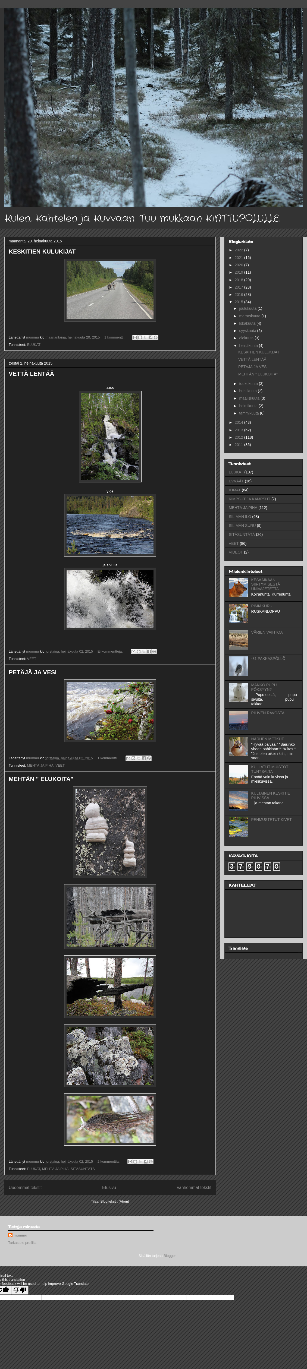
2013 (239, 430)
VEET (31, 659)
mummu (20, 1235)
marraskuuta (250, 316)
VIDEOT (236, 552)
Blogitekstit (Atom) (115, 1201)
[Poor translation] (20, 1290)
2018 (239, 280)
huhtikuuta (248, 391)
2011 (239, 444)
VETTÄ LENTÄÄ (31, 373)
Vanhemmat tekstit (194, 1187)
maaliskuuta (250, 398)
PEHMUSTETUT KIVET (271, 819)
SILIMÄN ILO (240, 516)
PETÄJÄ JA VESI (33, 672)
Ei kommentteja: (111, 651)
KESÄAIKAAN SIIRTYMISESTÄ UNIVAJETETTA (265, 584)
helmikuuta (249, 406)
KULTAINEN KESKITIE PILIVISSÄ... (270, 795)
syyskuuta (248, 330)
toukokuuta (249, 383)
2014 (239, 422)
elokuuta (247, 338)
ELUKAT (33, 345)
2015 (239, 302)
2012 (239, 437)
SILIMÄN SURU (242, 525)
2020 (239, 265)
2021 (239, 257)
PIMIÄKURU (261, 606)
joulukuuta (248, 308)
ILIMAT (235, 490)
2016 (239, 294)
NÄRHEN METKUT (267, 739)
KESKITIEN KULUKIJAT (42, 251)
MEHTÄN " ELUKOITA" (41, 779)
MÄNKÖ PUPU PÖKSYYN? (264, 687)
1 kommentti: (115, 337)
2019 (239, 272)
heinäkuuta (249, 345)
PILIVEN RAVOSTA (267, 713)
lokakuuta (247, 323)
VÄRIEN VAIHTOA (267, 632)
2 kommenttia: (109, 1161)
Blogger (170, 1256)
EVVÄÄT (236, 481)
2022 (239, 250)
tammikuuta (249, 413)
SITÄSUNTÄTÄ (83, 1169)
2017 (239, 287)
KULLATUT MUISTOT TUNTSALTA (270, 769)
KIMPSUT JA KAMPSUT (249, 499)
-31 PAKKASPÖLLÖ (268, 658)
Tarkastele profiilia (22, 1243)
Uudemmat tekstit (25, 1187)
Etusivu (109, 1187)
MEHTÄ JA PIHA (40, 765)
